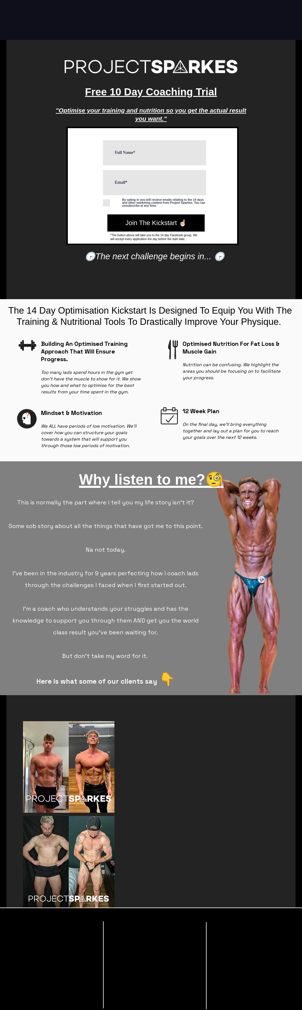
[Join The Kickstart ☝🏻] (156, 223)
